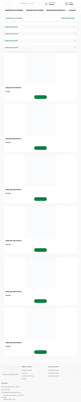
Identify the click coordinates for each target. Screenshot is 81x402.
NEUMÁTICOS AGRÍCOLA (56, 10)
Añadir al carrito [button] (40, 97)
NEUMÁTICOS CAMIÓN (34, 10)
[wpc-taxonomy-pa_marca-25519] (40, 27)
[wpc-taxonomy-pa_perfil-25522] (40, 40)
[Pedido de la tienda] (68, 18)
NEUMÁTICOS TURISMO (14, 10)
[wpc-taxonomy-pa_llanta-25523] (40, 47)
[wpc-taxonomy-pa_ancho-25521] (40, 34)
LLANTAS (72, 10)
